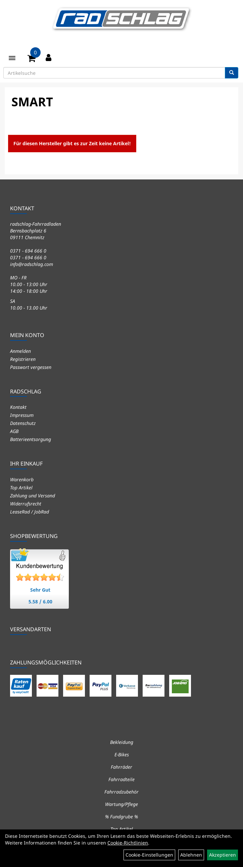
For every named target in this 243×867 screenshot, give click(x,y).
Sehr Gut (40, 590)
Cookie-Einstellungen (149, 855)
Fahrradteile (121, 779)
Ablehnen (191, 855)
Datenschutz (23, 423)
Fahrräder (121, 767)
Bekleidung (121, 742)
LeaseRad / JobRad (29, 511)
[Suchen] (231, 72)
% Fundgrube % (121, 816)
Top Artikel (21, 487)
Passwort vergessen (30, 367)
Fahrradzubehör (121, 792)
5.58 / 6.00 (40, 601)
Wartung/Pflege (121, 804)
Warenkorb (22, 479)
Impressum (22, 415)
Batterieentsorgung (30, 439)
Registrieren (23, 359)
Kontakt (18, 407)
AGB (14, 431)
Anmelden (20, 351)
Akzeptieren (222, 855)
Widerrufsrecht (25, 503)
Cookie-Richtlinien (127, 842)
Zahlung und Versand (32, 495)
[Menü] (12, 58)
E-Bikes (121, 754)
